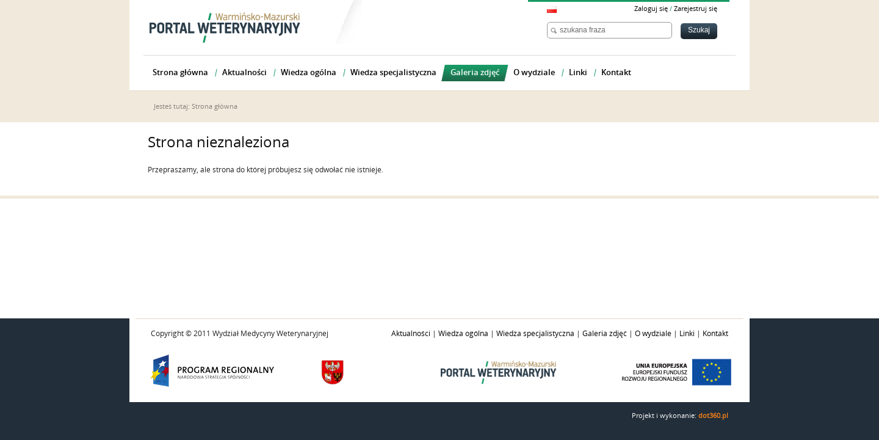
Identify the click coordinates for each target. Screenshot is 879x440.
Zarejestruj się (695, 9)
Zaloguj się (651, 9)
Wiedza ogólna (463, 333)
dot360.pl (713, 416)
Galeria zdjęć (604, 333)
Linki (687, 333)
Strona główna (214, 107)
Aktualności (410, 333)
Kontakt (715, 333)
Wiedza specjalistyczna (535, 333)
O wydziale (653, 333)
